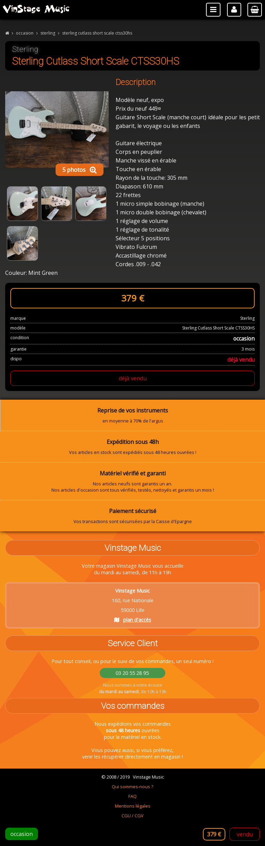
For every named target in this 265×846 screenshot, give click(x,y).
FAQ (132, 796)
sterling (47, 33)
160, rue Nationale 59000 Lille (133, 605)
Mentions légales (132, 806)
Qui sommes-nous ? (132, 786)
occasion (24, 33)
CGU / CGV (132, 815)
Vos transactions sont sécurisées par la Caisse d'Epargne (132, 515)
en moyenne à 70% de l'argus (132, 415)
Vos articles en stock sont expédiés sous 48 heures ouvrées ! (132, 446)
